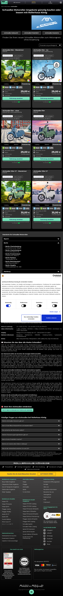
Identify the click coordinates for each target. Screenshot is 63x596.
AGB (44, 499)
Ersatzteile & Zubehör (8, 540)
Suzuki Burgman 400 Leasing (31, 540)
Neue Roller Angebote (8, 482)
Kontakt (45, 484)
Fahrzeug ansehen (16, 98)
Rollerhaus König (48, 479)
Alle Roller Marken (28, 479)
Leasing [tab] (6, 84)
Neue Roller (7, 6)
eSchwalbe (26, 487)
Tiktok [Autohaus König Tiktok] (46, 546)
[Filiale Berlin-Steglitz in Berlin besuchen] (13, 266)
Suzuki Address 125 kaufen (30, 534)
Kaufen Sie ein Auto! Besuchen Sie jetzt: (21, 474)
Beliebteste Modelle (8, 498)
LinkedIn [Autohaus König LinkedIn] (47, 535)
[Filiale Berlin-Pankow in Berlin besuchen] (11, 258)
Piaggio (25, 484)
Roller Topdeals (6, 492)
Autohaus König (46, 474)
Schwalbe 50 (5, 526)
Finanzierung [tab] (26, 84)
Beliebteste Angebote (9, 479)
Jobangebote (47, 494)
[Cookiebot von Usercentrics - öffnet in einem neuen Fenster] (54, 276)
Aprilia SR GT (5, 513)
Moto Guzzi (26, 494)
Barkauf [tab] (16, 84)
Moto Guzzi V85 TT (7, 524)
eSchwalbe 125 (6, 529)
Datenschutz (47, 497)
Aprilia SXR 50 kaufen (29, 531)
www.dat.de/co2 (36, 455)
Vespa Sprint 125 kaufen (29, 511)
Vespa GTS (5, 501)
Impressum (46, 502)
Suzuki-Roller (26, 492)
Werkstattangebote (7, 545)
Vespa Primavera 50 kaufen (30, 513)
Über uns (46, 487)
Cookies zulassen (51, 318)
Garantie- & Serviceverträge (10, 543)
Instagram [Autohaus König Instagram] (48, 532)
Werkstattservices (8, 535)
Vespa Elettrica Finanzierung (31, 516)
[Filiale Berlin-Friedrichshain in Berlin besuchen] (12, 254)
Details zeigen (54, 311)
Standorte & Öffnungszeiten (51, 482)
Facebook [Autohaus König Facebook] (47, 540)
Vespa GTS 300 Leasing (29, 503)
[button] (60, 3)
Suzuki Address (6, 519)
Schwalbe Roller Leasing (30, 526)
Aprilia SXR (5, 516)
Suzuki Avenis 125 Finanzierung (28, 537)
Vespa (24, 482)
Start (2, 6)
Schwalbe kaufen (27, 523)
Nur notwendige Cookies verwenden (31, 318)
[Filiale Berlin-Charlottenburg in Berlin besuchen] (13, 247)
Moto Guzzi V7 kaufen (29, 543)
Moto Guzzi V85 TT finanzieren (28, 546)
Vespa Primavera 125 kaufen (31, 508)
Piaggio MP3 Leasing (29, 521)
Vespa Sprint (5, 506)
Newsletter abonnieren (50, 489)
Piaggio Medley (6, 511)
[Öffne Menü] (31, 591)
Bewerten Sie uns (48, 492)
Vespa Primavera (7, 503)
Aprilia (24, 489)
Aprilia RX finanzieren (29, 529)
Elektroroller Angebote (8, 489)
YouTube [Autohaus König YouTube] (47, 543)
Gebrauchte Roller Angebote (10, 484)
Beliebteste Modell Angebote (29, 500)
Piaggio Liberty (6, 508)
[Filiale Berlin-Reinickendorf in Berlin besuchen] (12, 262)
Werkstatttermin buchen (9, 538)
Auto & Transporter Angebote (10, 487)
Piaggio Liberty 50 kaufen (30, 518)
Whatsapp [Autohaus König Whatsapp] (48, 538)
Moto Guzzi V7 (6, 521)
